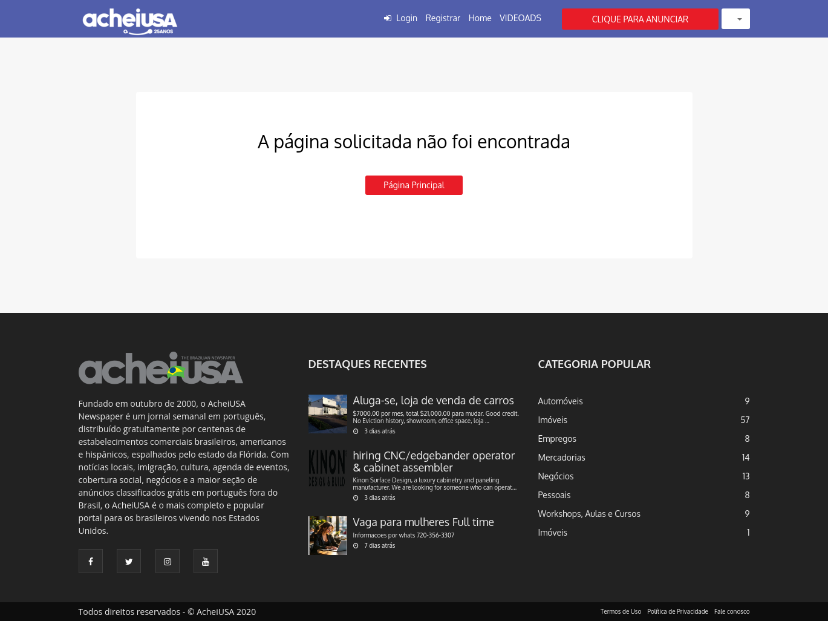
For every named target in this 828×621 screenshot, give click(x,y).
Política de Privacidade (677, 611)
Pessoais (554, 495)
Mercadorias (561, 457)
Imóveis (553, 420)
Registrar (443, 18)
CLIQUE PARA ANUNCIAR (640, 19)
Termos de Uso (621, 611)
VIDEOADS (520, 18)
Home (480, 18)
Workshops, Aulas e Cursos (589, 513)
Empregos (557, 438)
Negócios (556, 476)
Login (406, 18)
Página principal (413, 185)
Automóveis (560, 401)
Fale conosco (732, 611)
